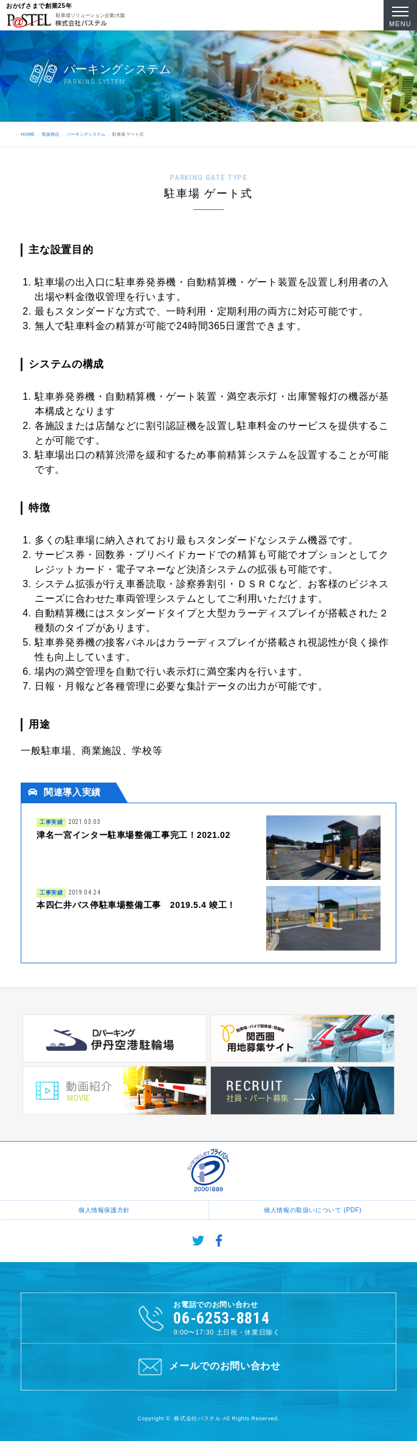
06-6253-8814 (221, 1318)
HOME (27, 134)
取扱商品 (50, 134)
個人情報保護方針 (104, 1210)
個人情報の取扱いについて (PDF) (313, 1210)
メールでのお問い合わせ (208, 1367)
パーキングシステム (86, 134)
